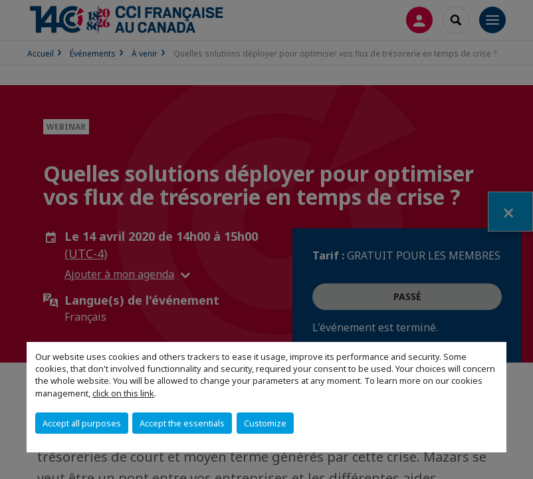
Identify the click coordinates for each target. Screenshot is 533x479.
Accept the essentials (182, 423)
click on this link (123, 393)
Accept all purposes (82, 423)
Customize (265, 423)
